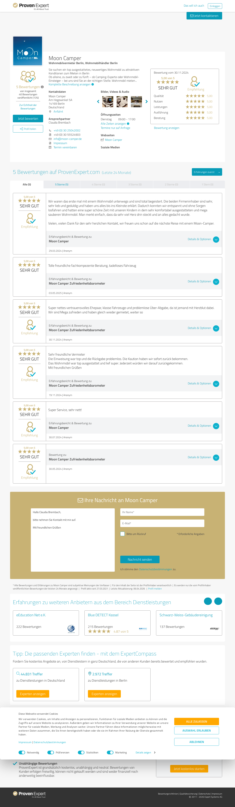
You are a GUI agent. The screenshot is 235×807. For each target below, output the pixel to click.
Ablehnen (196, 789)
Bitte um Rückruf (136, 534)
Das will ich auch (194, 5)
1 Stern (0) (207, 184)
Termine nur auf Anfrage (115, 128)
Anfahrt (58, 111)
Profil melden (155, 588)
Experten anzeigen (33, 694)
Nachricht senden (140, 559)
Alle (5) (27, 184)
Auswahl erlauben (196, 778)
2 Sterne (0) (171, 184)
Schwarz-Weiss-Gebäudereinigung (186, 614)
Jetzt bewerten (28, 118)
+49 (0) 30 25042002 (67, 130)
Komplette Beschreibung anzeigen (71, 84)
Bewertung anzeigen (166, 128)
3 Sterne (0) (135, 184)
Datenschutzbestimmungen (50, 790)
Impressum (25, 790)
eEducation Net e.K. (31, 614)
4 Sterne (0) (98, 184)
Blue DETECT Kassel (103, 614)
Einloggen (215, 6)
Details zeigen (143, 800)
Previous (98, 102)
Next (147, 102)
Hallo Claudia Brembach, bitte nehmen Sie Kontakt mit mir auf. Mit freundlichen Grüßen (73, 540)
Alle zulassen (196, 769)
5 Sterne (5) (61, 184)
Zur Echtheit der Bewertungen (28, 106)
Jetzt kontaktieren (204, 15)
